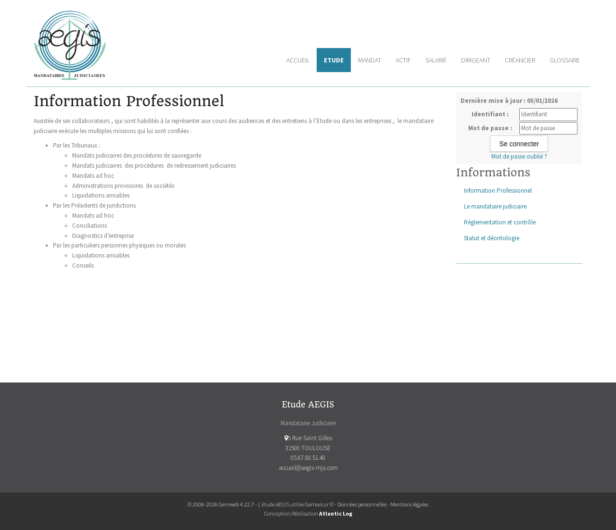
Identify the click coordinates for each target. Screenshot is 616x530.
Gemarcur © (319, 504)
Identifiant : (490, 114)
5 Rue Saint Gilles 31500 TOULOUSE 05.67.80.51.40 (308, 448)
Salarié (436, 60)
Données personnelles (361, 504)
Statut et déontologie (491, 238)
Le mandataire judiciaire (495, 206)
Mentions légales (409, 504)
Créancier (520, 60)
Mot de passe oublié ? (519, 156)
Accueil (297, 60)
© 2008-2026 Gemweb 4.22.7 (221, 504)
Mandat (369, 60)
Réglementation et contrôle (500, 222)
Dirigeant (475, 60)
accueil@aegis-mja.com (308, 468)
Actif (403, 60)
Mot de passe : (490, 128)
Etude (334, 60)
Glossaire (565, 60)
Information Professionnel (498, 190)
